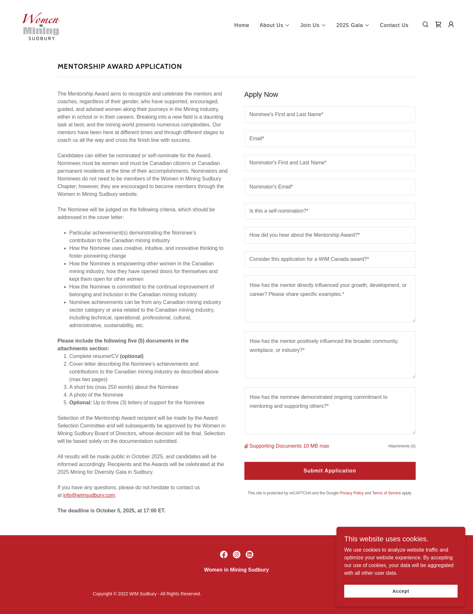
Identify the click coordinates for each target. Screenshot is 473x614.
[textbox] (330, 114)
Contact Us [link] (394, 25)
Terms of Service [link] (386, 493)
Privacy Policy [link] (352, 493)
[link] (41, 24)
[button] (275, 25)
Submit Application (330, 470)
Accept (401, 590)
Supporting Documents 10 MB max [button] (289, 446)
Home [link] (242, 25)
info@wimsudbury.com (89, 495)
